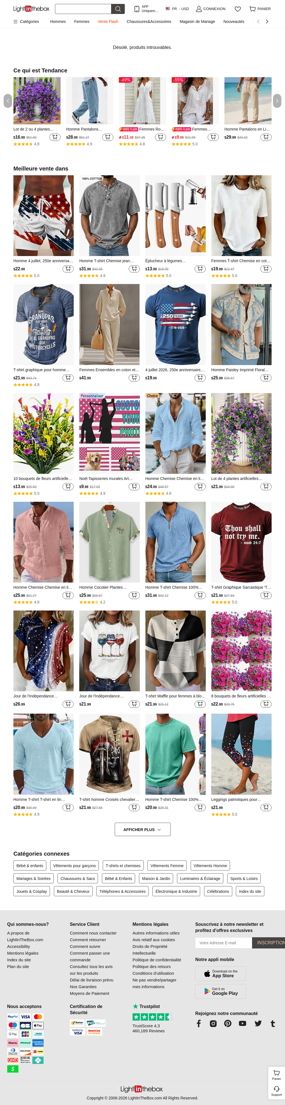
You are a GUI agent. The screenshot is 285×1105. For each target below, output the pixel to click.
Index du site (250, 891)
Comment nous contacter (93, 933)
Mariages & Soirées (33, 878)
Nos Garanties (83, 986)
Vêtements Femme (166, 865)
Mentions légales (23, 953)
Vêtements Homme (210, 865)
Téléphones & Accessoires (122, 891)
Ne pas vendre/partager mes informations (155, 983)
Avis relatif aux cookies (154, 939)
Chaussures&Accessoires (149, 21)
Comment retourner (88, 939)
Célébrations (218, 891)
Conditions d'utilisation (153, 973)
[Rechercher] (83, 9)
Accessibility (18, 946)
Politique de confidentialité (157, 959)
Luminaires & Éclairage (200, 878)
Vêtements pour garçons (74, 865)
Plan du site (18, 966)
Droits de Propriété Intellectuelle (150, 949)
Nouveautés (233, 21)
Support (276, 1094)
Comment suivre (85, 946)
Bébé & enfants (29, 865)
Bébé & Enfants (118, 878)
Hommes (58, 21)
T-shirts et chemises (123, 865)
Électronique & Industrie (176, 891)
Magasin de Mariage (197, 21)
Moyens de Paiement (89, 993)
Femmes (81, 21)
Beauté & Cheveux (73, 891)
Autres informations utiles (156, 933)
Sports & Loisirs (244, 878)
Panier (278, 1074)
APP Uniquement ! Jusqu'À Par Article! (151, 9)
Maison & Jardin (156, 878)
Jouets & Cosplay (31, 891)
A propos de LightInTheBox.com (25, 936)
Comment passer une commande (90, 956)
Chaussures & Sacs (78, 878)
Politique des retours (152, 966)
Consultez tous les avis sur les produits (91, 970)
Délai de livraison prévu (91, 980)
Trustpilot (146, 1006)
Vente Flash (108, 21)
